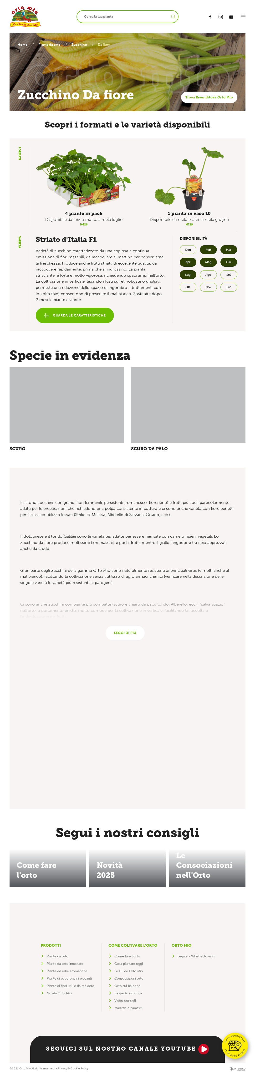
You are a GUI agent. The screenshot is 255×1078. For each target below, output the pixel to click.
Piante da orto (51, 45)
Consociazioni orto (128, 982)
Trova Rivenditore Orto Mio (209, 97)
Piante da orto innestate (65, 967)
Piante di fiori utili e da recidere (70, 989)
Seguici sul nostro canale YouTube (127, 1052)
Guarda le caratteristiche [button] (76, 315)
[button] (243, 16)
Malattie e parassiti (128, 1011)
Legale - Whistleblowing (196, 959)
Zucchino (81, 45)
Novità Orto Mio (59, 996)
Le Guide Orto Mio (128, 974)
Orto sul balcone (127, 989)
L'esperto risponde (128, 996)
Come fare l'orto (127, 959)
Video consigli (125, 1004)
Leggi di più (125, 636)
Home (22, 45)
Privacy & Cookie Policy (73, 1071)
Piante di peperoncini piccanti (69, 982)
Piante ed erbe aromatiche (67, 974)
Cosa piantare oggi (128, 967)
